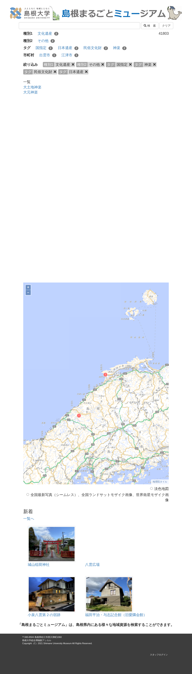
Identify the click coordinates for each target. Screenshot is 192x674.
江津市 (70, 55)
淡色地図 (159, 489)
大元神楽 (30, 92)
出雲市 (47, 55)
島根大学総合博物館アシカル (36, 640)
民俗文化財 (95, 48)
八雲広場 (92, 565)
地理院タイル (160, 481)
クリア (166, 25)
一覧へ (28, 519)
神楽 (120, 48)
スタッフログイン (159, 654)
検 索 (150, 25)
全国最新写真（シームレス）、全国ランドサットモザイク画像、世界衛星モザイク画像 (97, 497)
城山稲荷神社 (39, 565)
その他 (46, 41)
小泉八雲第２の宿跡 (44, 615)
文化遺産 (48, 33)
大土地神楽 (32, 87)
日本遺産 (68, 48)
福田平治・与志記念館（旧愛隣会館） (116, 615)
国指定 (44, 48)
